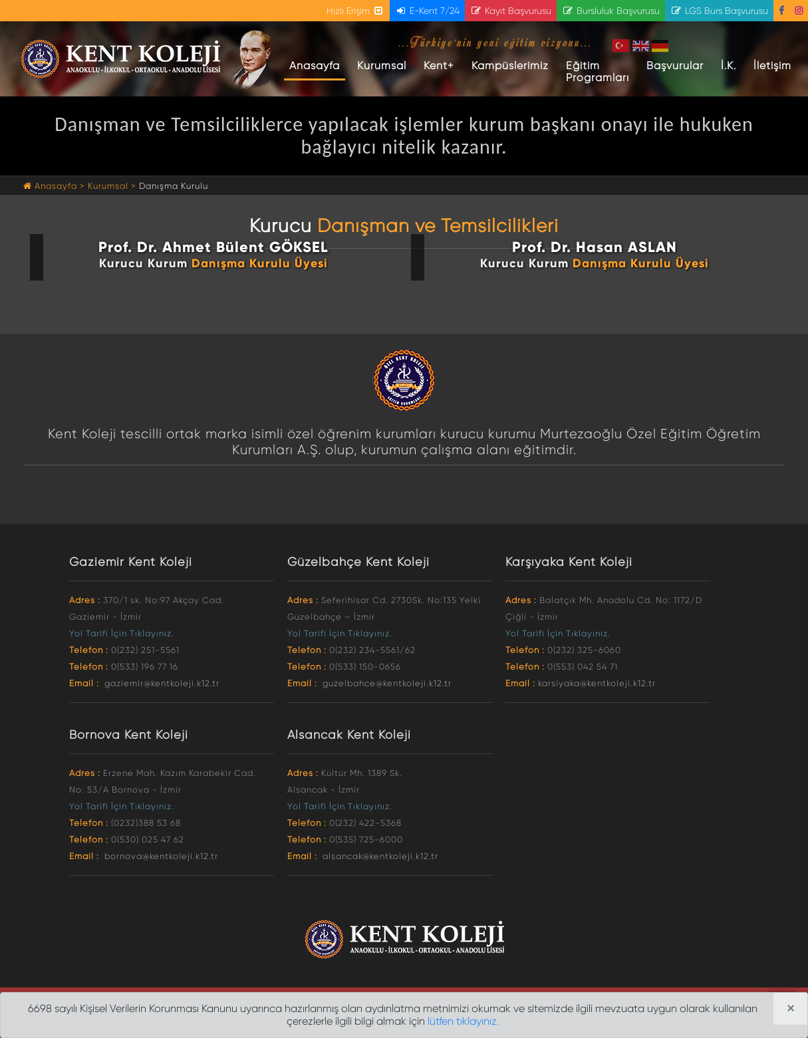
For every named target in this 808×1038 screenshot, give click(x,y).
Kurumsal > (112, 186)
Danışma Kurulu (173, 186)
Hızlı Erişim (355, 10)
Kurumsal (381, 65)
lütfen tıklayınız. (463, 1021)
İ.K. (728, 65)
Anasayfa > (55, 186)
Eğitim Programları (597, 71)
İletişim (772, 65)
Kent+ (439, 65)
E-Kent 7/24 (427, 10)
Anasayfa (317, 65)
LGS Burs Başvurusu (719, 10)
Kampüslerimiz (510, 65)
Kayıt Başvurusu (510, 10)
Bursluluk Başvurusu (611, 10)
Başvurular (675, 65)
